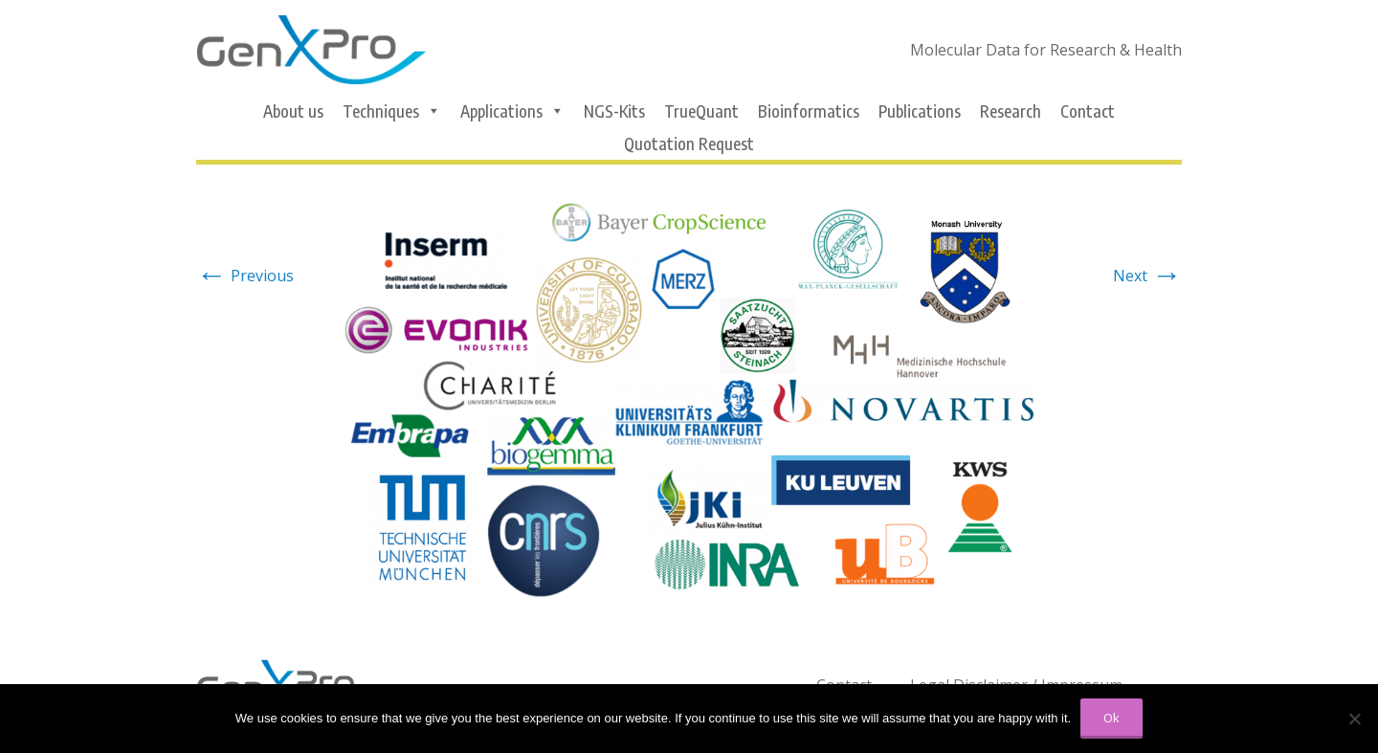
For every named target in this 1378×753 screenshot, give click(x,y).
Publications (919, 111)
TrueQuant (701, 111)
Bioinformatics (808, 111)
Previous (245, 275)
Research (1010, 111)
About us (293, 111)
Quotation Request (689, 143)
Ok (1111, 717)
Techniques (392, 111)
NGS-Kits (614, 111)
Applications (512, 111)
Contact (1087, 111)
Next (1147, 275)
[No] (1354, 718)
